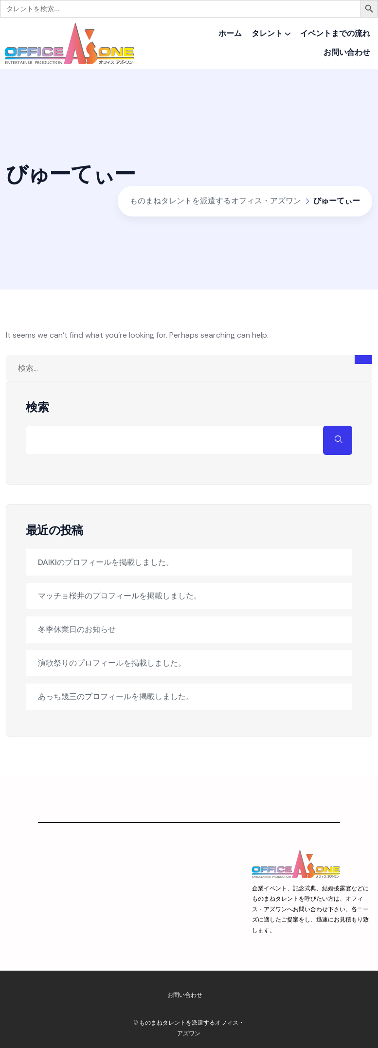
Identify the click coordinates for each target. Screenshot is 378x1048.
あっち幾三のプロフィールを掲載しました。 (116, 696)
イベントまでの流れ (335, 33)
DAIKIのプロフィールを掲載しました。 (106, 562)
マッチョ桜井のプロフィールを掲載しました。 (119, 596)
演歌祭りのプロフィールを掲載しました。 (112, 663)
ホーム (230, 33)
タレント (267, 33)
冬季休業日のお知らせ (77, 629)
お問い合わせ (347, 52)
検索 (37, 407)
